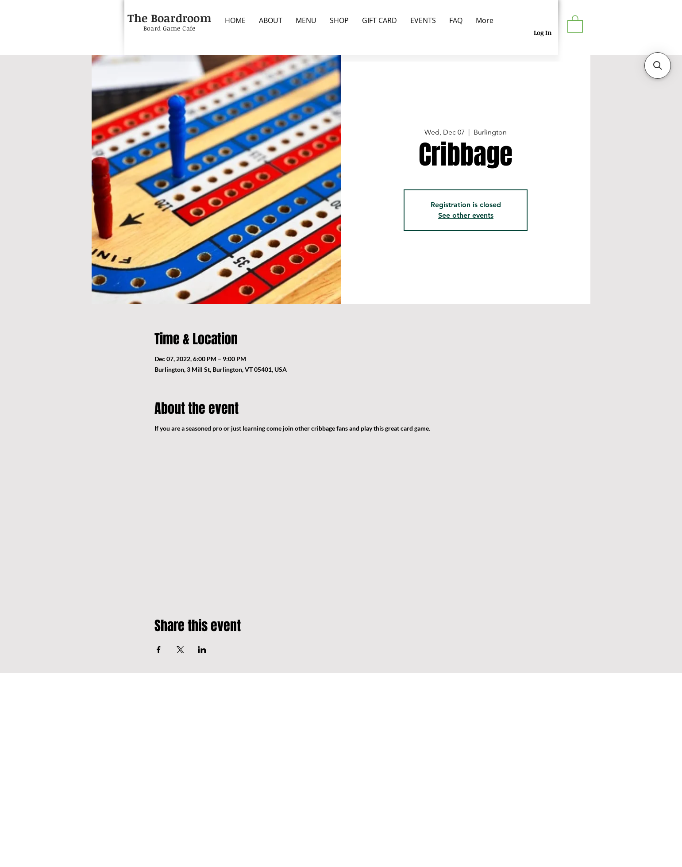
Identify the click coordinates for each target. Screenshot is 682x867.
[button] (575, 23)
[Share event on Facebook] (158, 649)
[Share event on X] (180, 649)
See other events (465, 215)
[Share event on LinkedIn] (202, 649)
